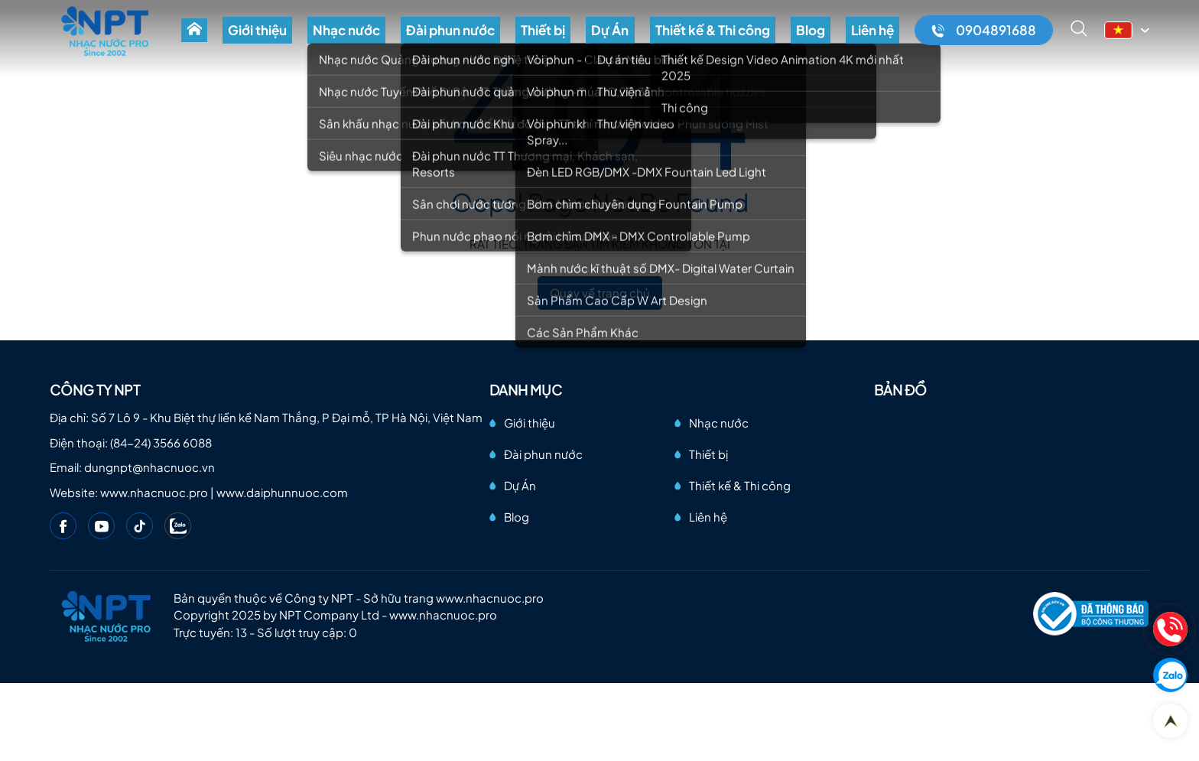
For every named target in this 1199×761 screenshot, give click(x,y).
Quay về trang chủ (600, 292)
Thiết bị (592, 36)
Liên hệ (877, 36)
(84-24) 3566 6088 (161, 442)
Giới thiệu (338, 36)
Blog (826, 36)
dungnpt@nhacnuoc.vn (149, 467)
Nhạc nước (416, 36)
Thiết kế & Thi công (739, 36)
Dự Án (648, 36)
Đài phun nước (510, 36)
